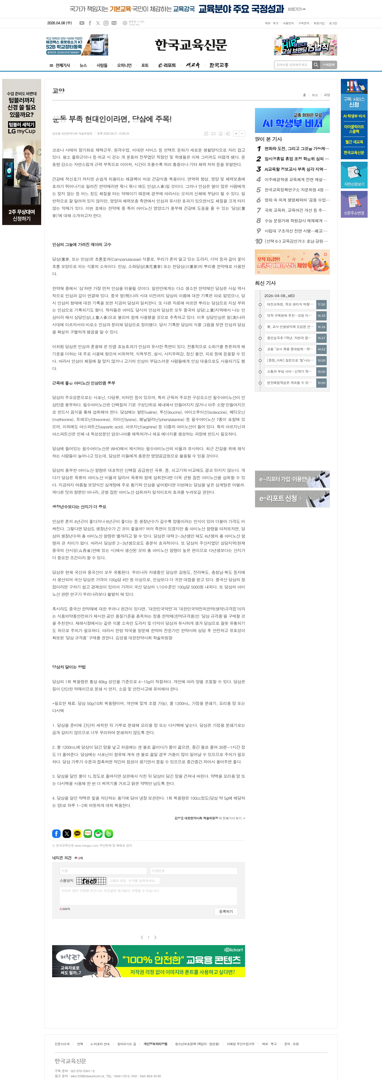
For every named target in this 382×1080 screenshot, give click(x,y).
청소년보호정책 (197, 1044)
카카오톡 (77, 833)
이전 (142, 937)
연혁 (80, 1044)
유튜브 (82, 23)
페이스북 (90, 23)
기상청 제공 (134, 24)
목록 (206, 133)
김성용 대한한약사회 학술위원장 (72, 133)
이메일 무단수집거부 (241, 1044)
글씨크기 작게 (242, 134)
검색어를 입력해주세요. (292, 64)
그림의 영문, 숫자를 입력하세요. (132, 880)
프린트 (220, 133)
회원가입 (319, 23)
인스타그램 (106, 23)
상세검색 (329, 64)
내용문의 (288, 23)
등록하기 (226, 911)
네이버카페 (98, 833)
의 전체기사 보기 (208, 818)
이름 (64, 870)
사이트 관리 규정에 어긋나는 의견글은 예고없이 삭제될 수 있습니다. (110, 890)
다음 (155, 937)
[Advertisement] (21, 300)
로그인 (333, 23)
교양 (327, 95)
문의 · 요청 (291, 1044)
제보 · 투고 (271, 23)
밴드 (109, 833)
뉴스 (315, 95)
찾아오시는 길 (126, 1044)
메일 (213, 133)
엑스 (98, 23)
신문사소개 (62, 1044)
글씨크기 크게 (236, 134)
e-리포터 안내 (100, 1044)
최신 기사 (265, 283)
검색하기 (316, 65)
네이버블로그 (114, 23)
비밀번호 (158, 870)
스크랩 (228, 133)
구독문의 (303, 23)
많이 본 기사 (268, 139)
